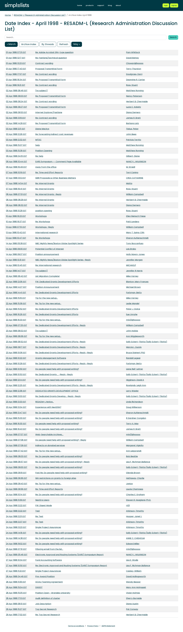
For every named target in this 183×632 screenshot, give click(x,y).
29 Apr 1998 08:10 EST (16, 603)
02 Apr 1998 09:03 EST (16, 96)
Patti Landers (132, 221)
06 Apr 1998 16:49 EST (16, 167)
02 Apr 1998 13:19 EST (16, 117)
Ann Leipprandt (133, 450)
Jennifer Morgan (134, 259)
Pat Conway (132, 609)
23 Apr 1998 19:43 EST (16, 429)
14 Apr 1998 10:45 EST (16, 265)
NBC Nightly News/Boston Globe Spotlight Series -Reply (63, 259)
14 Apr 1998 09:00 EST (16, 248)
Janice (129, 483)
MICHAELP (131, 265)
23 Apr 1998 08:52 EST (16, 341)
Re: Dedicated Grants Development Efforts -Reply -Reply (64, 352)
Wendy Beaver (133, 581)
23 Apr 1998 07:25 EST (16, 325)
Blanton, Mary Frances (137, 281)
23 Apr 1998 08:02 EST (16, 330)
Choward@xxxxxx (134, 63)
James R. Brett (133, 117)
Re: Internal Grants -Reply (48, 194)
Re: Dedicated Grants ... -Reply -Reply (54, 374)
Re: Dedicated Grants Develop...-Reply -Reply (58, 396)
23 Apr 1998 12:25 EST (16, 385)
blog (110, 5)
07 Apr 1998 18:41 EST (16, 188)
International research (46, 232)
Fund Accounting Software (48, 560)
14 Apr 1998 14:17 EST (16, 270)
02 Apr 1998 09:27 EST (16, 107)
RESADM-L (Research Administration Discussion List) (40, 15)
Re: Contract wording (46, 74)
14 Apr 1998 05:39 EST (16, 243)
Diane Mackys (42, 128)
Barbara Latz (132, 123)
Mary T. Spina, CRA (135, 232)
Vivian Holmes (133, 592)
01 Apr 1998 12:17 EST (15, 57)
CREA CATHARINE (134, 177)
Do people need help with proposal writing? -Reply (60, 440)
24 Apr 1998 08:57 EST (16, 461)
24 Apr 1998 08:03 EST (16, 456)
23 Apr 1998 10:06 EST (16, 352)
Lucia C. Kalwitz (133, 107)
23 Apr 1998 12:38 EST (16, 390)
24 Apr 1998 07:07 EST (16, 434)
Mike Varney (132, 276)
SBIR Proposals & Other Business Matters (55, 177)
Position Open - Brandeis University (52, 592)
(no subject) (41, 90)
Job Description (43, 603)
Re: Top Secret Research (47, 614)
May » (76, 44)
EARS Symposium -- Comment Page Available (58, 161)
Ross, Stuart (132, 85)
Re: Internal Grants (44, 183)
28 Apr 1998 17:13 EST (16, 598)
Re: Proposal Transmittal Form (50, 79)
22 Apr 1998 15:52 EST (16, 308)
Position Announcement (47, 287)
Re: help (39, 156)
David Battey (132, 57)
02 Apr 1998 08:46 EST (16, 90)
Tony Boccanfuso (134, 243)
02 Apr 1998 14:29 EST (16, 123)
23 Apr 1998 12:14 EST (16, 379)
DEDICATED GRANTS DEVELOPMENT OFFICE (56, 390)
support (100, 5)
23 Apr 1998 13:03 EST (16, 396)
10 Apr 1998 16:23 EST (16, 216)
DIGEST (39, 587)
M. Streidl (130, 167)
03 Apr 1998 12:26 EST (16, 134)
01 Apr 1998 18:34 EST (16, 79)
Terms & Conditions (76, 626)
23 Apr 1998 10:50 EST (16, 369)
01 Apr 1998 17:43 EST (16, 68)
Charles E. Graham (135, 494)
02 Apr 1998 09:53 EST (16, 112)
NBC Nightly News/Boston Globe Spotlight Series (59, 243)
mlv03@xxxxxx (133, 319)
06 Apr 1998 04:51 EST (16, 156)
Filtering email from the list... (49, 549)
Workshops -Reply (44, 227)
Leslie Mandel (132, 303)
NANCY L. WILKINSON (136, 161)
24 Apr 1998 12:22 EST (16, 505)
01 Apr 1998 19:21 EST (15, 85)
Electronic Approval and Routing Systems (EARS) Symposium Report (69, 554)
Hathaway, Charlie (135, 478)
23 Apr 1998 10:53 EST (16, 374)
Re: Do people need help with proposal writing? (58, 379)
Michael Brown (133, 287)
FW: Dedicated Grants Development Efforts (57, 281)
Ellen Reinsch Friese (136, 216)
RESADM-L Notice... (44, 401)
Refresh (63, 44)
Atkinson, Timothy (135, 510)
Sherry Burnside (134, 598)
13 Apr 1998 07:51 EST (16, 227)
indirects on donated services (50, 445)
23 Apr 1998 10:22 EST (16, 358)
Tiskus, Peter (132, 128)
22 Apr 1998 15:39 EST (16, 303)
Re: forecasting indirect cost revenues (54, 134)
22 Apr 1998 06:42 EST (16, 276)
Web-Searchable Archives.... (49, 434)
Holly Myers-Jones (135, 254)
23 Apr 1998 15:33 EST (16, 418)
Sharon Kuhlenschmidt (137, 238)
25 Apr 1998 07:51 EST (16, 549)
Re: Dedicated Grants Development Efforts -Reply (60, 325)
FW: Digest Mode (43, 505)
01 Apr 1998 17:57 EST (16, 74)
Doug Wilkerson (134, 407)
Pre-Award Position (45, 576)
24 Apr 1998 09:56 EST (16, 489)
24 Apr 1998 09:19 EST (16, 472)
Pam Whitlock (133, 52)
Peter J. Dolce (133, 308)
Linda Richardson (134, 401)
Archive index (28, 44)
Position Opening (43, 150)
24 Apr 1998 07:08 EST (16, 440)
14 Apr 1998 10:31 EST (16, 259)
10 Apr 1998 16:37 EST (16, 221)
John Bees (131, 134)
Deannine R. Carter (135, 79)
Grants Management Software (50, 358)
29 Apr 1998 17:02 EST (16, 614)
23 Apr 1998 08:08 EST (16, 336)
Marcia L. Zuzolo (134, 347)
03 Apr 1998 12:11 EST (15, 128)
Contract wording (44, 63)
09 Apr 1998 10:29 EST (16, 210)
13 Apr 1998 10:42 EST (16, 232)
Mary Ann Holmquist (136, 587)
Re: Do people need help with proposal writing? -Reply (62, 461)
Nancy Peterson (134, 96)
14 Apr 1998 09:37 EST (16, 254)
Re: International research (48, 265)
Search (173, 37)
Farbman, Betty (134, 292)
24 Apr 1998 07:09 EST (16, 445)
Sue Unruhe (131, 314)
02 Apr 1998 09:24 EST (16, 101)
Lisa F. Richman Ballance (138, 461)
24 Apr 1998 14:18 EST (16, 532)
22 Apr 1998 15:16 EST (16, 298)
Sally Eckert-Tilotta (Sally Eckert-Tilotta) (146, 341)
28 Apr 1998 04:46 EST (17, 576)
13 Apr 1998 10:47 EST (16, 238)
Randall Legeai (133, 358)
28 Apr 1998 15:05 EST (16, 592)
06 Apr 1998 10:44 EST (16, 161)
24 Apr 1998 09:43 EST (16, 483)
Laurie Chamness (134, 489)
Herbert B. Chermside (137, 101)
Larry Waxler (132, 390)
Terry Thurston (133, 68)
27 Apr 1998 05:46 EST (16, 554)
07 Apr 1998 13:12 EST (16, 177)
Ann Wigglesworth (135, 336)
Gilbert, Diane (133, 156)
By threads (48, 44)
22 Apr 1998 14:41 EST (16, 292)
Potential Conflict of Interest (49, 248)
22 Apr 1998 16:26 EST (16, 314)
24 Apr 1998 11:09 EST (16, 500)
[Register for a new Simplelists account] (174, 5)
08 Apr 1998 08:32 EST (16, 205)
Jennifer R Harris (134, 270)
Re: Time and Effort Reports (49, 172)
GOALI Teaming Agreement (49, 581)
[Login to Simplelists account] (166, 5)
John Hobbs (132, 330)
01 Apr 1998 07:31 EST (16, 52)
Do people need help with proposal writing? (57, 369)
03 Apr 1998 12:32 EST (16, 139)
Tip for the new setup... (46, 298)
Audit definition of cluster (47, 598)
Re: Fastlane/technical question (51, 57)
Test (37, 510)
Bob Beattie (132, 456)
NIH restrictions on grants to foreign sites (55, 478)
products (90, 5)
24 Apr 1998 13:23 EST (16, 527)
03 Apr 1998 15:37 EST (16, 145)
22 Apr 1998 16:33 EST (16, 319)
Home (8, 15)
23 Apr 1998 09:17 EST (16, 347)
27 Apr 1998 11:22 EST (16, 571)
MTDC (38, 139)
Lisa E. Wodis (132, 560)
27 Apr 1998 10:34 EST (16, 560)
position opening (43, 210)
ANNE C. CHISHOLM (135, 538)
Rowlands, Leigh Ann (136, 385)
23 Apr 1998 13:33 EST (16, 401)
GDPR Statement (108, 626)
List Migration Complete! (47, 276)
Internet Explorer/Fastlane (48, 112)
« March (11, 44)
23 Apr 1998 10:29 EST (16, 363)
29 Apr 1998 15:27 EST (16, 609)
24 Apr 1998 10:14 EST (16, 494)
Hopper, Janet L (134, 516)
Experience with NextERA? (48, 407)
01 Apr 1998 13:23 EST (16, 63)
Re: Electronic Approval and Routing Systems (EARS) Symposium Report (71, 565)
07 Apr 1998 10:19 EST (16, 172)
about (118, 5)
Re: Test (39, 516)
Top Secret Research (46, 609)
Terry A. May (132, 423)
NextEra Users (42, 500)
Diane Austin (132, 603)
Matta (129, 183)
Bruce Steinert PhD (135, 352)
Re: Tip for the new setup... (48, 303)
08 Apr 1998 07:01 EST (16, 194)
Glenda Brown (133, 472)
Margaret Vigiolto (134, 445)
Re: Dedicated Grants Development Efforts (56, 292)
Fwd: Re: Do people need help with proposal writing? (61, 472)
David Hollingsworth (136, 576)
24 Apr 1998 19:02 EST (16, 543)
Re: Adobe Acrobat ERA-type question (54, 52)
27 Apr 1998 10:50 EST (16, 565)
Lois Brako (131, 248)
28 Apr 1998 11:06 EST (16, 581)
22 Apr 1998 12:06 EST (16, 281)
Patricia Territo (133, 139)
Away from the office (45, 167)
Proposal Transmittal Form (48, 68)
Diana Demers (133, 112)
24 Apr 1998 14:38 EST (16, 538)
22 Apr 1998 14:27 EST (16, 287)
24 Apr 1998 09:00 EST (16, 467)
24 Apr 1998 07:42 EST (16, 450)
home (79, 5)
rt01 (128, 505)
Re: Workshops (42, 221)
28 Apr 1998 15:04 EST (16, 587)
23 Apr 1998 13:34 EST (16, 407)
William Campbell (135, 194)
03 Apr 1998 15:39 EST (16, 150)
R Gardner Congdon (136, 418)
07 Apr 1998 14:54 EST (16, 183)
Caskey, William (133, 571)
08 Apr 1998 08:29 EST (16, 199)
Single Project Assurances (48, 527)
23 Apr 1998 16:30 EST (16, 423)
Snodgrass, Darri (134, 74)
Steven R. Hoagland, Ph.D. (138, 500)
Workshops (41, 216)
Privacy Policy (92, 626)
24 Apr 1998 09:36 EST (16, 478)
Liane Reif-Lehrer (134, 369)
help (37, 145)
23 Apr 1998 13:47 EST (16, 412)
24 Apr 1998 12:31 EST (16, 516)
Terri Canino (132, 172)
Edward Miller (132, 543)
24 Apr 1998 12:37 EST (16, 521)
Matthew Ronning (135, 90)
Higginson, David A (135, 379)
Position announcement (47, 254)
